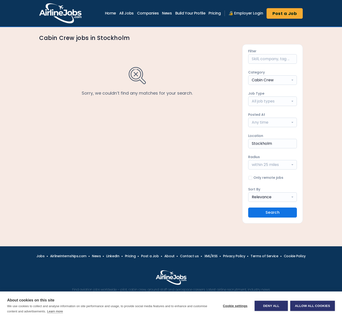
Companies (148, 13)
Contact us (189, 256)
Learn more (55, 311)
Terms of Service (264, 256)
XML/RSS (211, 256)
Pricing (215, 13)
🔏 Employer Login (245, 13)
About (169, 256)
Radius (254, 157)
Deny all (271, 306)
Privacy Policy (234, 256)
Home (110, 13)
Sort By (254, 189)
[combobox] (272, 80)
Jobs (40, 256)
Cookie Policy (295, 256)
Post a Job (284, 13)
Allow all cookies (312, 306)
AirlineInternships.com (68, 256)
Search (273, 212)
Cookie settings (235, 306)
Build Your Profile (190, 13)
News (167, 13)
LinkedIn (112, 256)
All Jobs (126, 13)
